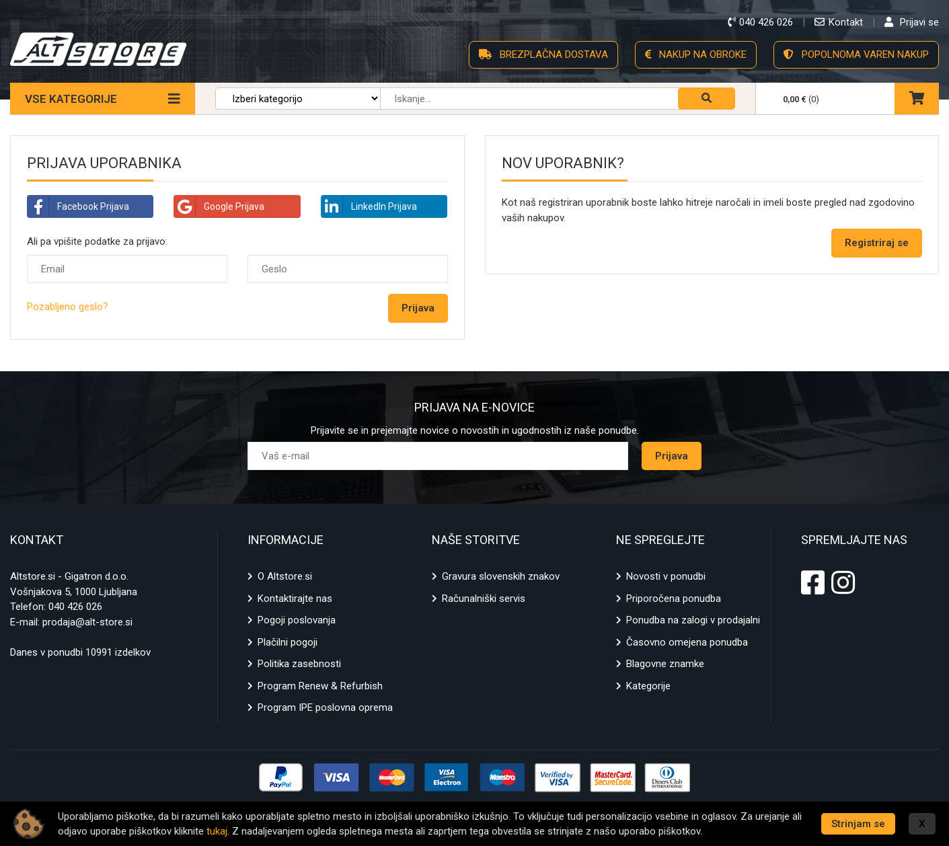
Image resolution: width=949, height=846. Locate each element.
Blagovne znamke (665, 664)
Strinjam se (858, 824)
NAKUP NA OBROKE (696, 54)
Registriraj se (877, 243)
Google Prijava (219, 206)
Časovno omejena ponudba (687, 642)
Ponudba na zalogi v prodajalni (693, 620)
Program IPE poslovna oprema (325, 707)
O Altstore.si (285, 576)
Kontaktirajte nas (295, 598)
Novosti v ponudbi (666, 576)
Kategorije (648, 686)
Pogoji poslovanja (297, 620)
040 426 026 (75, 607)
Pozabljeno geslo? (67, 307)
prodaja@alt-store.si (87, 622)
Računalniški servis (483, 598)
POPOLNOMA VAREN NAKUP (856, 54)
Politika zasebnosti (299, 664)
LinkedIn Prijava (369, 206)
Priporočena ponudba (673, 598)
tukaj (216, 831)
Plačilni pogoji (287, 642)
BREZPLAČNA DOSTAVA (543, 54)
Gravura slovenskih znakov (501, 576)
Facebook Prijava (78, 206)
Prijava (671, 456)
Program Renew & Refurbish (320, 686)
